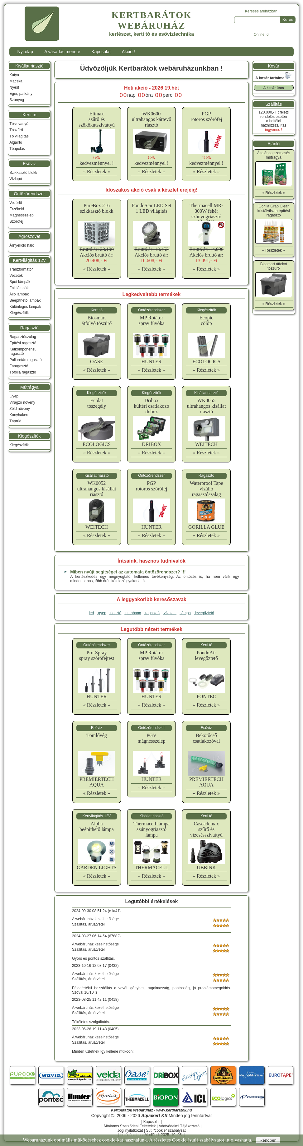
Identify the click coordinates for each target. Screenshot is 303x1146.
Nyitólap (25, 51)
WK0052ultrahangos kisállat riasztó (96, 488)
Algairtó (15, 142)
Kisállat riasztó (29, 65)
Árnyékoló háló (21, 245)
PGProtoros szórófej (206, 116)
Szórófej (16, 221)
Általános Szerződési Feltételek (129, 1126)
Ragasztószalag (22, 337)
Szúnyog (16, 100)
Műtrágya (29, 387)
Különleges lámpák (25, 306)
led (91, 613)
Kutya (14, 75)
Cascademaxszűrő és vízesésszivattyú (206, 829)
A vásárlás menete (62, 51)
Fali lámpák (18, 288)
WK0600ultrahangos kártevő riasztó (151, 119)
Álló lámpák (19, 294)
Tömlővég (96, 735)
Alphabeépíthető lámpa (96, 826)
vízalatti (169, 613)
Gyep (13, 396)
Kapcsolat (100, 51)
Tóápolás (17, 148)
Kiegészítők (19, 313)
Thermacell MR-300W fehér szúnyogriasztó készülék (206, 214)
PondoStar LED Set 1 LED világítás (151, 208)
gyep (101, 613)
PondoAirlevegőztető (206, 655)
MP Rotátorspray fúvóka (151, 320)
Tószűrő (16, 130)
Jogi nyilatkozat (130, 1130)
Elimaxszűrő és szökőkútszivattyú (97, 119)
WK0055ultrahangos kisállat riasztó (206, 406)
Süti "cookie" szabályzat (165, 1130)
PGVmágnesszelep (152, 738)
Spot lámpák (19, 282)
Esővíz (29, 163)
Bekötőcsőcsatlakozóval (206, 738)
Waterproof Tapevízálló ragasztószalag (206, 488)
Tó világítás (18, 136)
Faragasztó (18, 366)
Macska (15, 81)
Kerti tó (29, 114)
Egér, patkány (20, 93)
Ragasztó (29, 327)
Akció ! (128, 51)
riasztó (115, 613)
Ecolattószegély (96, 403)
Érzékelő (16, 209)
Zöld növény (19, 408)
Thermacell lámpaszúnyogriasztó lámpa (151, 829)
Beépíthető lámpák (25, 300)
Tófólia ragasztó (22, 372)
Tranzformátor (21, 269)
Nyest (14, 87)
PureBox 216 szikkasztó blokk (96, 208)
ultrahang (132, 613)
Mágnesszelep (21, 215)
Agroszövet (29, 236)
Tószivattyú (18, 124)
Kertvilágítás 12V (29, 260)
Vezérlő (15, 203)
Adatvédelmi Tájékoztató (179, 1126)
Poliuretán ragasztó (25, 360)
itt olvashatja (238, 1140)
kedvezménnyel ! (96, 160)
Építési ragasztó (22, 343)
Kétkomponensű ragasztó (22, 351)
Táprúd (15, 421)
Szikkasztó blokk (23, 172)
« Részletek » (96, 171)
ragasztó (152, 613)
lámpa (185, 613)
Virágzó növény (22, 402)
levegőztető (204, 613)
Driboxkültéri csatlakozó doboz (151, 406)
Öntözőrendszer (29, 193)
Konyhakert (18, 415)
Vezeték (16, 275)
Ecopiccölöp (206, 320)
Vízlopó (15, 179)
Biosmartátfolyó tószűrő (97, 320)
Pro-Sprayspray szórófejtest (96, 655)
